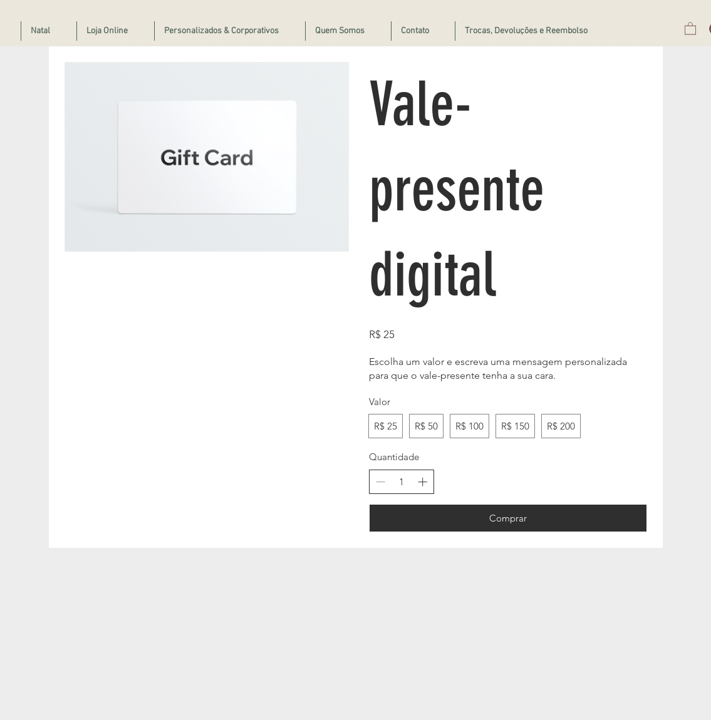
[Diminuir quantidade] (380, 481)
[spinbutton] (401, 481)
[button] (690, 27)
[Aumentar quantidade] (422, 481)
